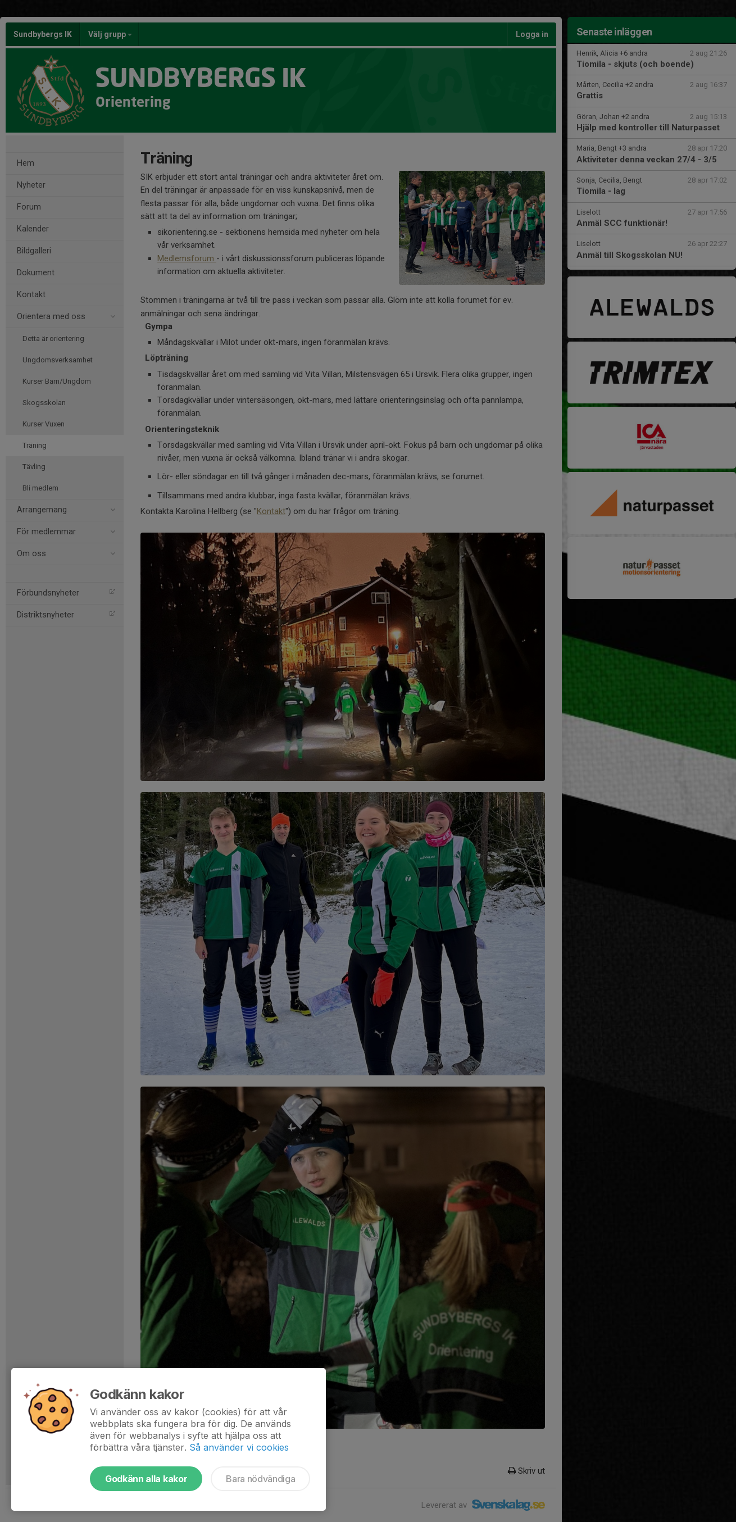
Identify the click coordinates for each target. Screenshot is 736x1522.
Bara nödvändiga (260, 1478)
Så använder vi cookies (239, 1447)
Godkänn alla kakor (146, 1478)
